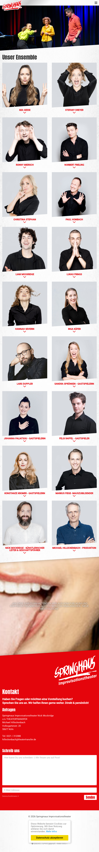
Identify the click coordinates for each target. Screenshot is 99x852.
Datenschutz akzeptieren (49, 837)
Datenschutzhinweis (10, 796)
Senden (90, 797)
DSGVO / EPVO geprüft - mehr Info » (49, 843)
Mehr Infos (51, 831)
